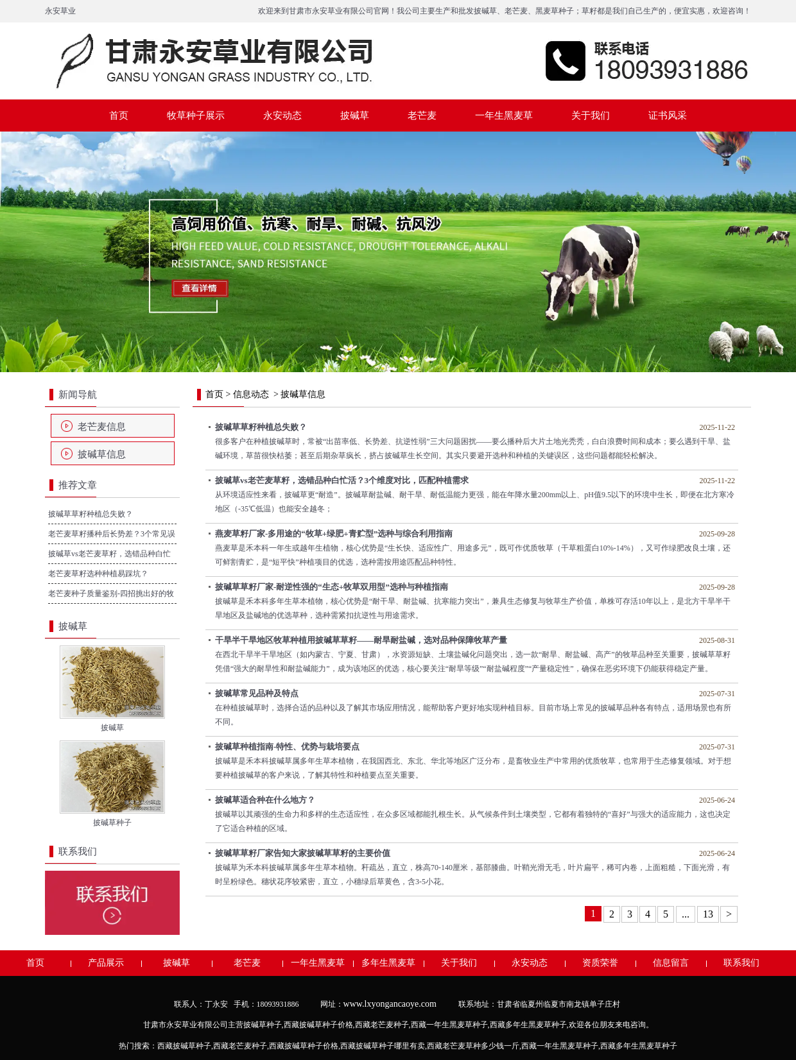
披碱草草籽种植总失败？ (90, 513)
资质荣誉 (600, 963)
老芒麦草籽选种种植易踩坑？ (98, 573)
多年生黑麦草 (388, 963)
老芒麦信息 (102, 427)
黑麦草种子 (554, 10)
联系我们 (741, 963)
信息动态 (251, 394)
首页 (118, 115)
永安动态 (282, 115)
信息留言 (671, 963)
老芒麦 (516, 10)
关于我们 (590, 115)
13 (708, 914)
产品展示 (106, 963)
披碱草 (485, 10)
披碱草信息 (102, 454)
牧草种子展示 (196, 115)
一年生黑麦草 (504, 115)
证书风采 (667, 115)
